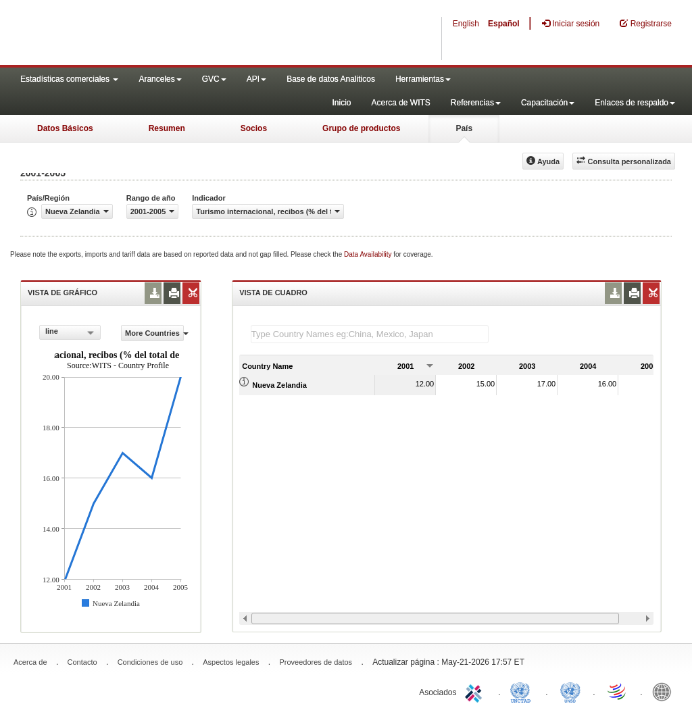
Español (504, 23)
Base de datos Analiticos (331, 79)
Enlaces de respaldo (635, 102)
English (466, 23)
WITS (135, 34)
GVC (214, 79)
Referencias (476, 102)
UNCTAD (523, 691)
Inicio (341, 102)
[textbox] (370, 334)
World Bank (664, 691)
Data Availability (368, 254)
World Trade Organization (617, 691)
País (463, 128)
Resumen (167, 128)
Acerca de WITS (400, 102)
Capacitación (547, 102)
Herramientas (423, 79)
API (256, 79)
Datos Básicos (65, 128)
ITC (475, 691)
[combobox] (70, 332)
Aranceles (160, 79)
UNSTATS (570, 691)
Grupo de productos (361, 128)
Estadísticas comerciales (69, 79)
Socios (254, 128)
